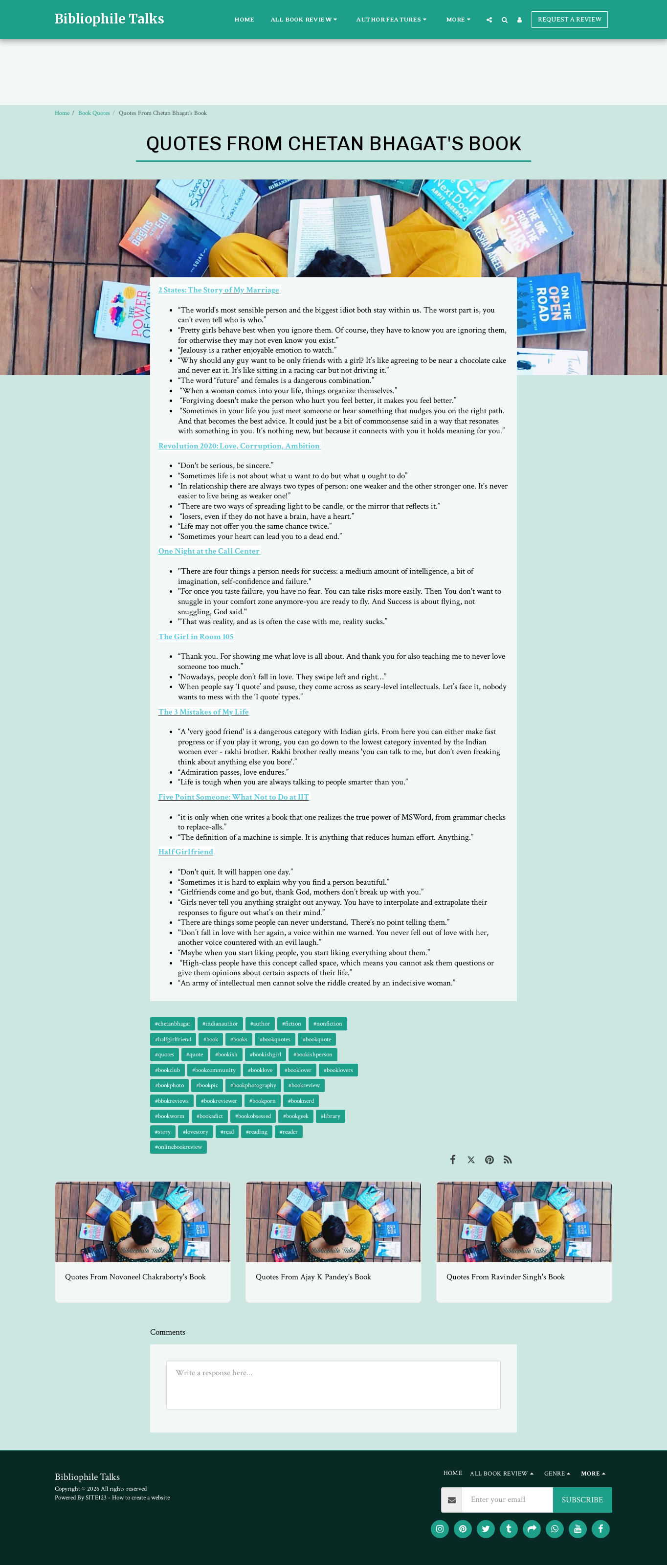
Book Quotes (94, 113)
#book (210, 1039)
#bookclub (167, 1070)
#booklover (298, 1070)
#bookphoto (169, 1085)
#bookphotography (253, 1085)
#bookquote (317, 1039)
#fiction (291, 1023)
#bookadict (210, 1116)
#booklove (260, 1070)
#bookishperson (313, 1054)
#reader (289, 1131)
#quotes (164, 1054)
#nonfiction (327, 1023)
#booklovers (338, 1070)
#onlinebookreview (178, 1146)
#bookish (226, 1054)
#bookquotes (275, 1039)
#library (330, 1116)
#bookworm (169, 1116)
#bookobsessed (253, 1116)
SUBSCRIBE (582, 1500)
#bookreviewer (219, 1100)
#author (260, 1023)
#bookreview (304, 1085)
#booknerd (301, 1100)
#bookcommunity (214, 1070)
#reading (256, 1131)
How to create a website (141, 1497)
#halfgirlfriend (173, 1039)
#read (227, 1131)
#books (238, 1039)
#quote (194, 1054)
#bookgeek (296, 1116)
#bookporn (262, 1100)
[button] (305, 19)
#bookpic (207, 1085)
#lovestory (195, 1131)
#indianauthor (220, 1023)
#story (163, 1131)
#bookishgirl (265, 1054)
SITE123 (96, 1497)
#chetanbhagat (172, 1023)
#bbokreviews (172, 1100)
